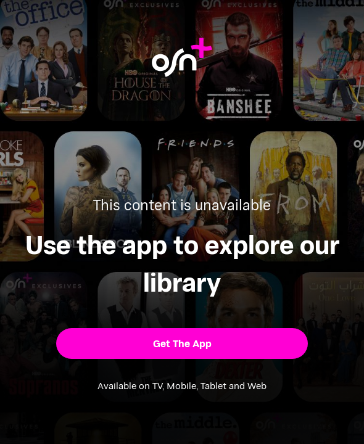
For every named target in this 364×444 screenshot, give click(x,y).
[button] (181, 343)
